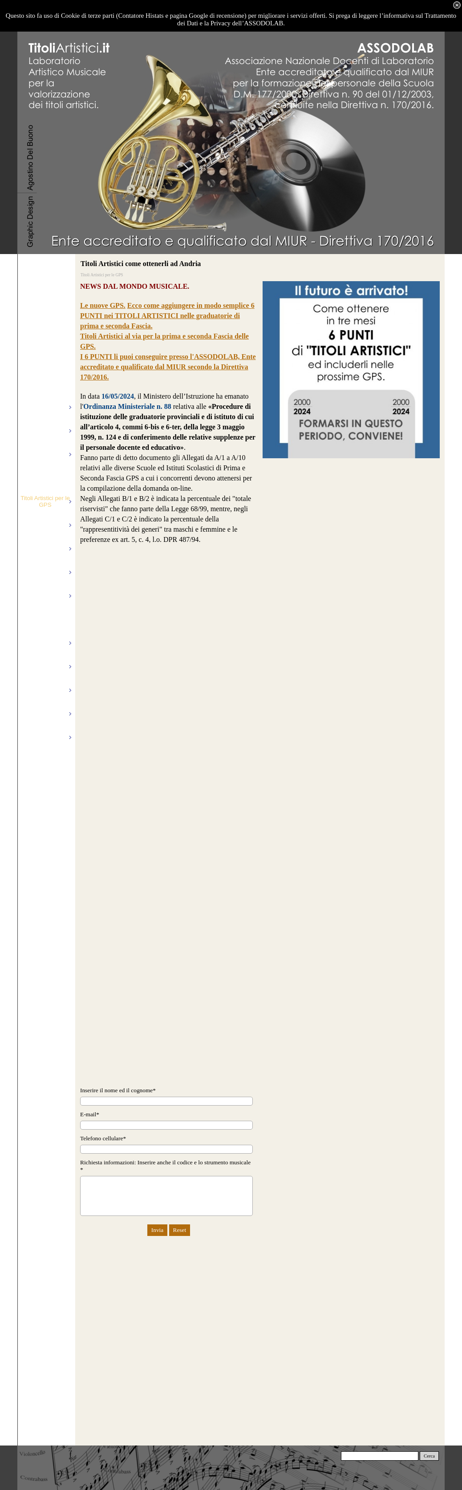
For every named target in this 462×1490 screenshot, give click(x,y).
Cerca (429, 1456)
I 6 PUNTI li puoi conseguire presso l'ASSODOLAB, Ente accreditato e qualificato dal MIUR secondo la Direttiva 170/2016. (168, 367)
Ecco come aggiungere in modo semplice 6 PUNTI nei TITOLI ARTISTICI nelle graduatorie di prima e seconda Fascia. (167, 316)
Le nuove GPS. (103, 305)
